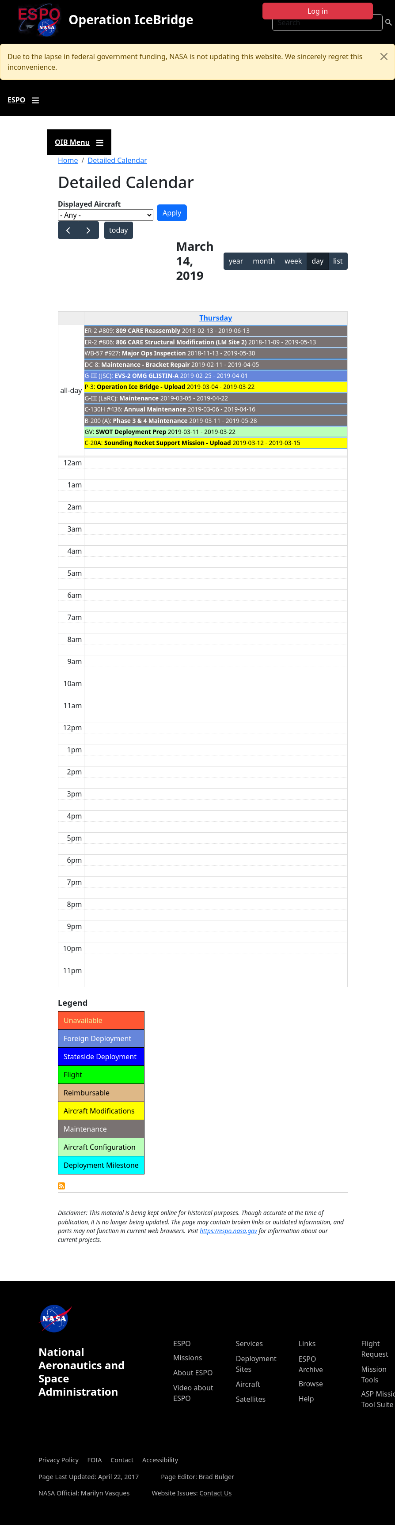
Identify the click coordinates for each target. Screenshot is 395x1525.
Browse (311, 1384)
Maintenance (139, 398)
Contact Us (215, 1493)
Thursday (215, 318)
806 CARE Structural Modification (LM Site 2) (181, 342)
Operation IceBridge (130, 19)
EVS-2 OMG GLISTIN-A (146, 375)
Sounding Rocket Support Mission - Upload (167, 442)
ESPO (182, 1343)
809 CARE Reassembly (148, 330)
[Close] (384, 56)
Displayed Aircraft (89, 204)
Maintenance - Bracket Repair (145, 364)
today (118, 230)
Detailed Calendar (117, 160)
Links (307, 1343)
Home (68, 160)
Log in (318, 11)
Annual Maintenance (155, 409)
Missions (187, 1358)
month (264, 261)
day (317, 261)
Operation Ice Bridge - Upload (141, 386)
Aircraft (248, 1384)
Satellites (251, 1399)
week (293, 261)
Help (306, 1399)
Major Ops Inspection (154, 353)
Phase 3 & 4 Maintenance (150, 420)
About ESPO (193, 1373)
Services (249, 1343)
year (236, 261)
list (338, 261)
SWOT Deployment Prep (131, 431)
